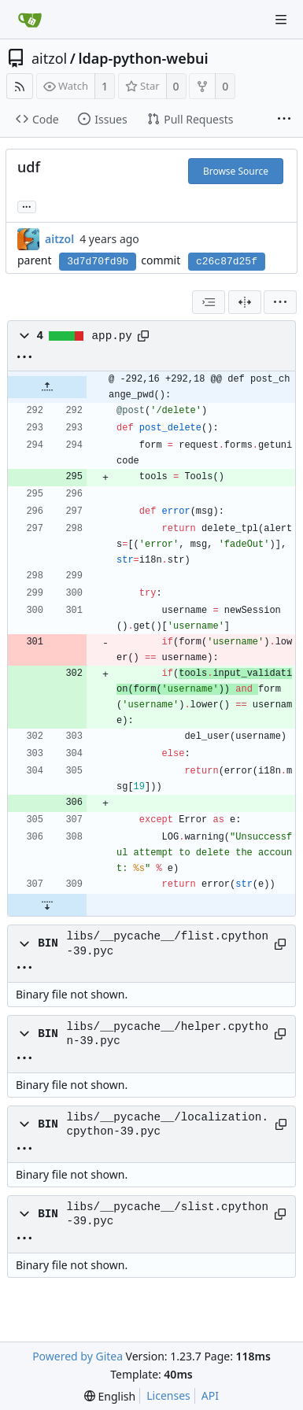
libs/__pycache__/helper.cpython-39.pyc (167, 1034)
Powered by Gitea (77, 1356)
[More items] (284, 119)
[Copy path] (143, 336)
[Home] (30, 20)
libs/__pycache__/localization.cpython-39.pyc (167, 1124)
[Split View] (244, 302)
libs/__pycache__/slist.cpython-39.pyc (167, 1214)
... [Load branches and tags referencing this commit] (26, 206)
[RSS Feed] (19, 86)
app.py (112, 336)
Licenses (168, 1395)
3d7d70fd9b (97, 262)
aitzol (49, 58)
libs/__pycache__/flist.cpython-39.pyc (167, 943)
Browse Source (235, 171)
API (210, 1395)
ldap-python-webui (143, 58)
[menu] (280, 302)
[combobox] (208, 302)
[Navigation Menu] (281, 20)
